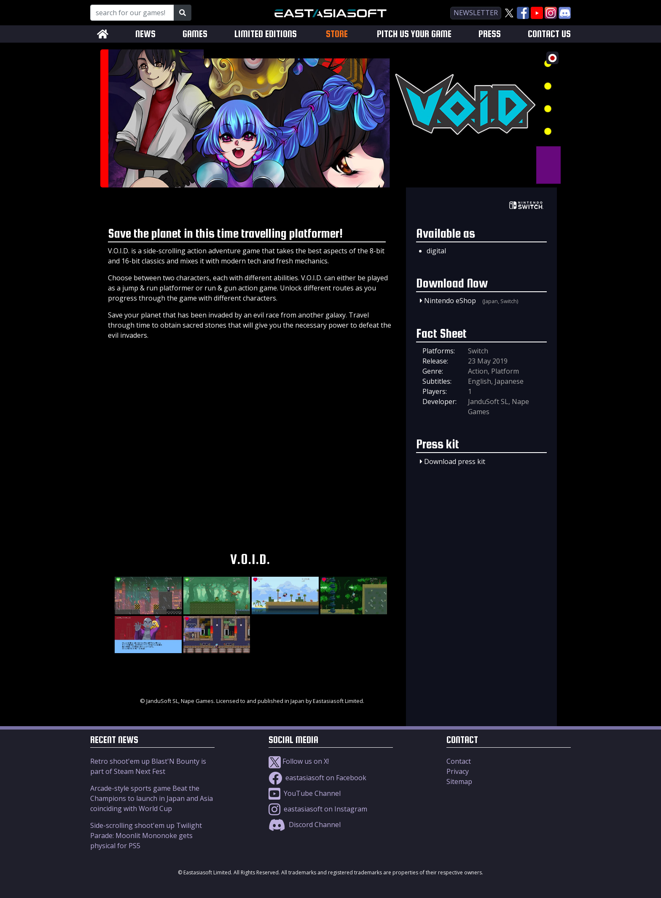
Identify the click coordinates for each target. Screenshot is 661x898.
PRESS (489, 34)
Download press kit (454, 461)
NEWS (145, 34)
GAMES (195, 34)
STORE (337, 33)
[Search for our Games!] (132, 13)
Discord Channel (305, 824)
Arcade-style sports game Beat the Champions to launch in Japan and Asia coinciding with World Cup (151, 798)
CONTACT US (549, 34)
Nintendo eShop (450, 300)
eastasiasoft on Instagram (318, 809)
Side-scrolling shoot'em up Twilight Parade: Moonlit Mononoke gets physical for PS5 (146, 835)
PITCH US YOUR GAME (414, 34)
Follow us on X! (299, 761)
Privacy (457, 771)
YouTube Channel (305, 793)
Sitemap (459, 781)
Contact (458, 761)
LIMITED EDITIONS (265, 34)
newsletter (476, 12)
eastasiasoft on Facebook (317, 777)
